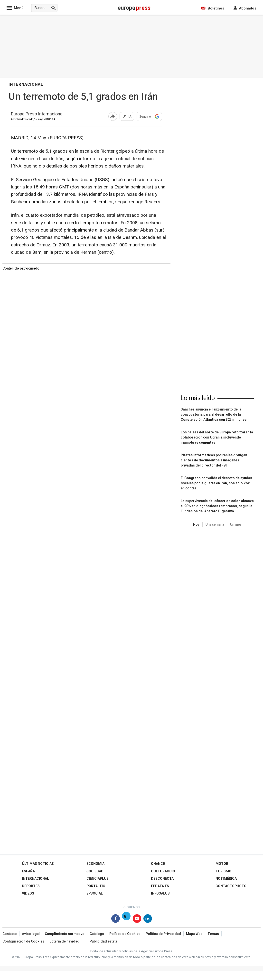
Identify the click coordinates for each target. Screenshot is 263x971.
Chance (158, 863)
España (28, 871)
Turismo (223, 871)
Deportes (31, 886)
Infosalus (160, 893)
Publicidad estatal (104, 941)
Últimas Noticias (38, 863)
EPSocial (94, 893)
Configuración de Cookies (23, 941)
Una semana (215, 524)
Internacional (35, 878)
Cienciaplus (97, 878)
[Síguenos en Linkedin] (148, 919)
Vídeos (28, 893)
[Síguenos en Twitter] (126, 919)
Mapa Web (194, 933)
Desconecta (162, 878)
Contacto (9, 933)
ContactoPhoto (231, 886)
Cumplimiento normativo (65, 933)
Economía (95, 863)
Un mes (236, 524)
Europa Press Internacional (37, 114)
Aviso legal (31, 933)
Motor (222, 863)
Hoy (196, 524)
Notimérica (226, 878)
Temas (213, 933)
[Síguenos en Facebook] (116, 919)
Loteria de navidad (64, 941)
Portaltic (95, 886)
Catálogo (97, 933)
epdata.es (160, 886)
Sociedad (94, 871)
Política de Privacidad (163, 933)
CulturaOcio (163, 871)
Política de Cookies (125, 933)
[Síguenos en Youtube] (137, 919)
